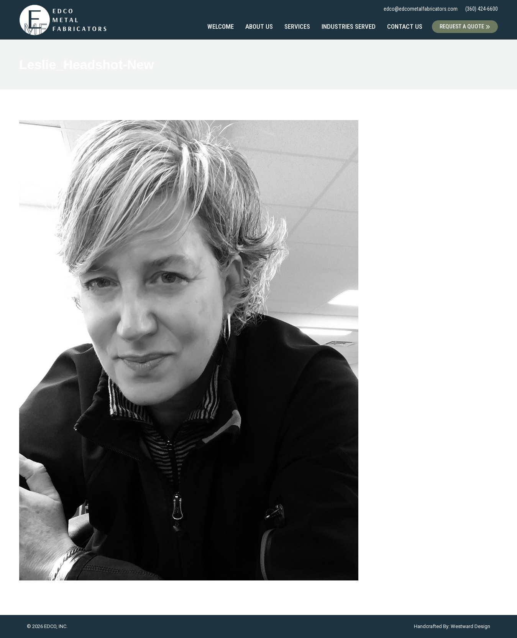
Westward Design (470, 626)
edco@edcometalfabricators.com (421, 9)
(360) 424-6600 (481, 9)
